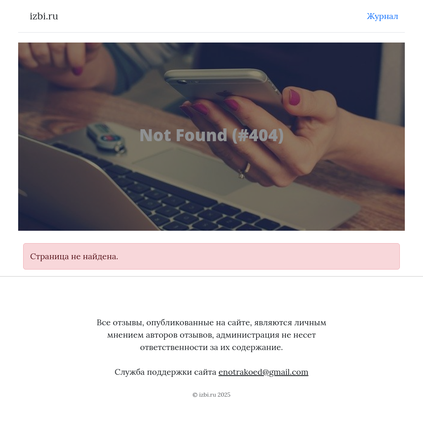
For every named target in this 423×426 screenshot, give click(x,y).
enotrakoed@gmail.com (264, 372)
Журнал (382, 16)
